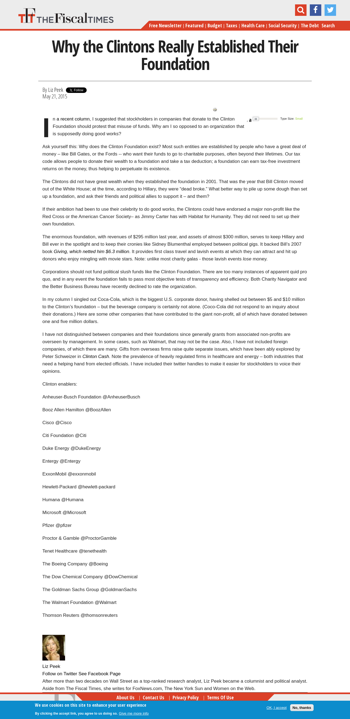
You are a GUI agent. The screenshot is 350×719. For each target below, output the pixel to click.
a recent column (73, 119)
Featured (194, 25)
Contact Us (153, 697)
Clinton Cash (95, 356)
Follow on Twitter (59, 673)
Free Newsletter (165, 25)
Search (328, 25)
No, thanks (302, 708)
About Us (125, 697)
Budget (215, 25)
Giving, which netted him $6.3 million (91, 251)
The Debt (310, 25)
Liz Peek (55, 89)
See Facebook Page (99, 673)
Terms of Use (220, 697)
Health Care (253, 25)
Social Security (283, 25)
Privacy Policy (186, 697)
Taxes (231, 25)
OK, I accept (277, 708)
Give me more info (134, 713)
